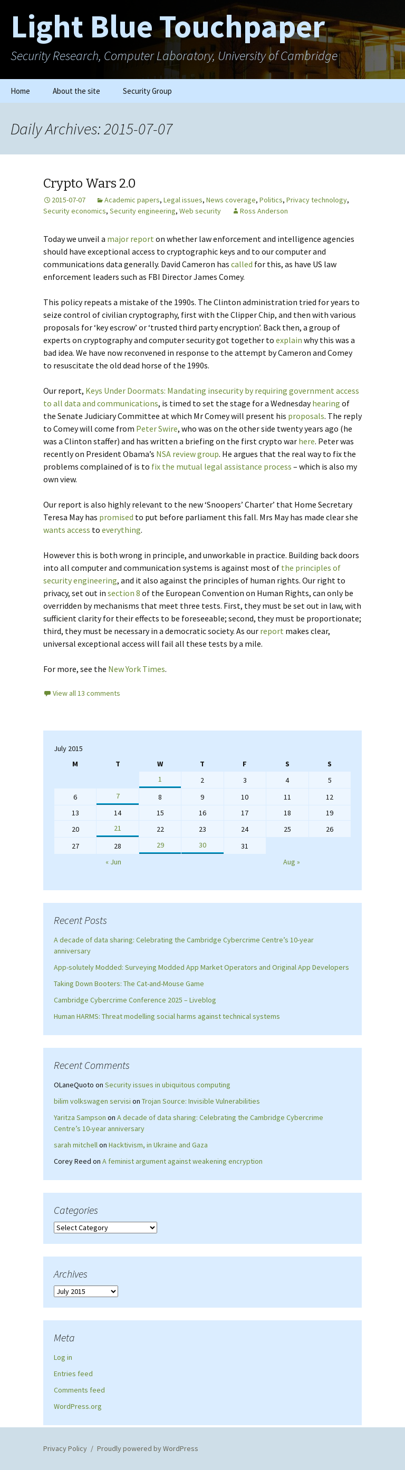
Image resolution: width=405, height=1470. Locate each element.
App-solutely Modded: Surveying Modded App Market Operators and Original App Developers (201, 967)
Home (20, 91)
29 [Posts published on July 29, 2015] (160, 845)
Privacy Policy (65, 1448)
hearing (326, 403)
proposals (306, 416)
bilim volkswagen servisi (92, 1101)
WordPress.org (78, 1406)
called (242, 264)
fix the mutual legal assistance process (221, 466)
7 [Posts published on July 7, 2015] (118, 796)
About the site (76, 91)
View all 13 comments (86, 693)
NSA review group (187, 454)
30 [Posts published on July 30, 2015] (202, 845)
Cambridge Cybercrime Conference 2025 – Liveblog (135, 1000)
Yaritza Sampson (80, 1117)
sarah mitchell (76, 1145)
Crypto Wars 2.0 (89, 183)
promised (116, 517)
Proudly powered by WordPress (147, 1448)
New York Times (136, 669)
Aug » (291, 862)
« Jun (113, 862)
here (306, 441)
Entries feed (73, 1373)
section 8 (124, 593)
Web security (200, 211)
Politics (271, 200)
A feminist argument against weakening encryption (182, 1161)
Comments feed (79, 1390)
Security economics (74, 211)
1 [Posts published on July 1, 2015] (160, 779)
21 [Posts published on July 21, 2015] (117, 828)
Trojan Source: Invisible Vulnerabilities (201, 1101)
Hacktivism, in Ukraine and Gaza (158, 1145)
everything (121, 529)
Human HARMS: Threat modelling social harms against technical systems (167, 1016)
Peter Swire (157, 428)
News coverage (231, 200)
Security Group (147, 91)
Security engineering (143, 211)
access (78, 529)
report (272, 631)
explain (289, 340)
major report (130, 238)
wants (54, 529)
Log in (63, 1357)
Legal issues (182, 200)
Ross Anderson (264, 211)
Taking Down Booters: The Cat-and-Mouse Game (129, 983)
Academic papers (132, 200)
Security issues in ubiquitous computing (167, 1084)
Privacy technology (316, 200)
